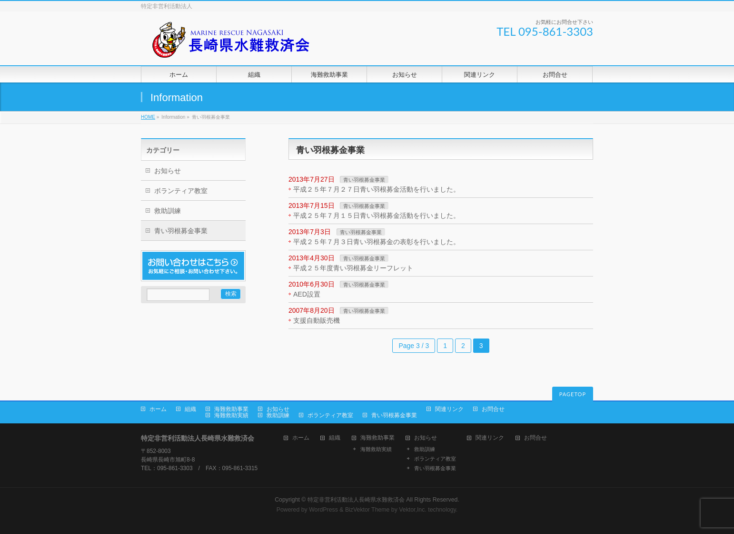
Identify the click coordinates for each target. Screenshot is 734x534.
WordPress (323, 509)
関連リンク (449, 409)
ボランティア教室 (181, 191)
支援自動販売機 (316, 320)
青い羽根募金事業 (364, 180)
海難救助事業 (231, 409)
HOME (148, 117)
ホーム (158, 409)
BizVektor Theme (367, 509)
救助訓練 (167, 211)
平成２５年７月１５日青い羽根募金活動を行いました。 (376, 215)
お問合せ (493, 409)
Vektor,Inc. (413, 509)
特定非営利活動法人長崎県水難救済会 (356, 499)
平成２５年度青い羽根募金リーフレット (353, 268)
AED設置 (306, 294)
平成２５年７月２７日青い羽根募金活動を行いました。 (376, 189)
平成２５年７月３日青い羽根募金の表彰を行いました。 (376, 242)
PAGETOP (572, 394)
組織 (190, 409)
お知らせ (167, 171)
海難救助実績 (231, 415)
